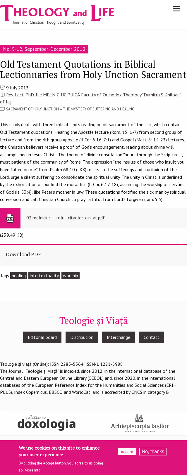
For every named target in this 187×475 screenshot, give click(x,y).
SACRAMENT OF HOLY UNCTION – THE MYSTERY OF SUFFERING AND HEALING (70, 109)
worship (70, 275)
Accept (127, 452)
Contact (151, 337)
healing (19, 275)
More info (33, 470)
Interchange (118, 337)
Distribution (81, 337)
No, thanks (153, 451)
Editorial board (42, 337)
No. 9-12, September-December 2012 (44, 49)
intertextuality (44, 275)
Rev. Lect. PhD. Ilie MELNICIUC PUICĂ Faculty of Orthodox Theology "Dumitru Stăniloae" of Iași (90, 98)
